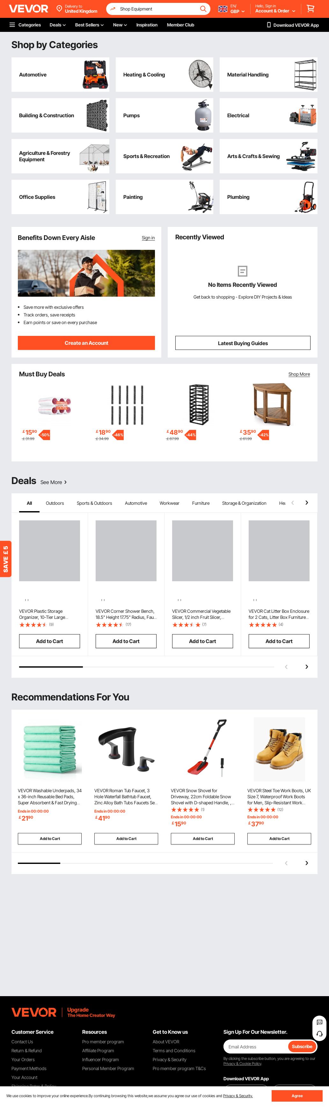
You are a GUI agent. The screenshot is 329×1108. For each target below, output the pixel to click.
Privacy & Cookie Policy (242, 1063)
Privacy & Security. (238, 1095)
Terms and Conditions (174, 1050)
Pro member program (103, 1041)
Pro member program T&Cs (179, 1068)
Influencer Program (100, 1059)
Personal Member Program (108, 1068)
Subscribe (302, 1046)
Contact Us (22, 1041)
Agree (297, 1095)
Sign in (148, 237)
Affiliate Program (98, 1050)
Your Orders (23, 1059)
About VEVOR (166, 1041)
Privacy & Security (169, 1059)
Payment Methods (29, 1068)
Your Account (24, 1077)
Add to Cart (50, 844)
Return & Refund (26, 1050)
